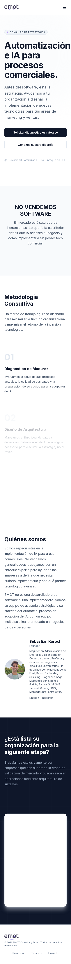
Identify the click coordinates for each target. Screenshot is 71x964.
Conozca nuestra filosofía (35, 145)
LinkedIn (34, 697)
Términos (36, 953)
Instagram (47, 697)
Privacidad (19, 953)
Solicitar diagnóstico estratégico (35, 132)
